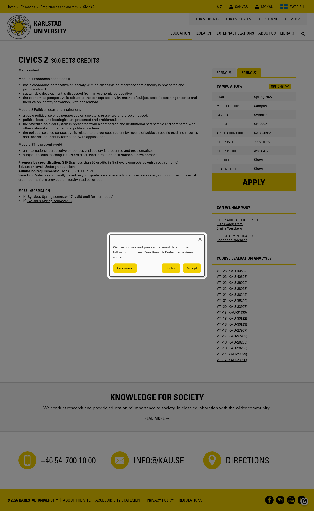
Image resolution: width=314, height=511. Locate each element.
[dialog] (157, 255)
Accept (192, 268)
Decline (171, 268)
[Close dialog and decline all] (200, 237)
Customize (125, 268)
